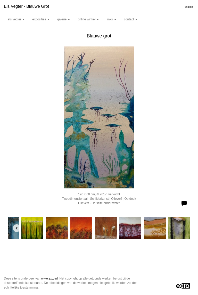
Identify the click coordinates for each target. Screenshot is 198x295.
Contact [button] (130, 19)
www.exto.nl (49, 278)
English (189, 6)
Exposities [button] (41, 19)
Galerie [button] (63, 19)
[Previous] (17, 228)
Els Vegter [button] (16, 19)
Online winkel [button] (88, 19)
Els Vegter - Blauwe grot (26, 6)
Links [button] (111, 19)
